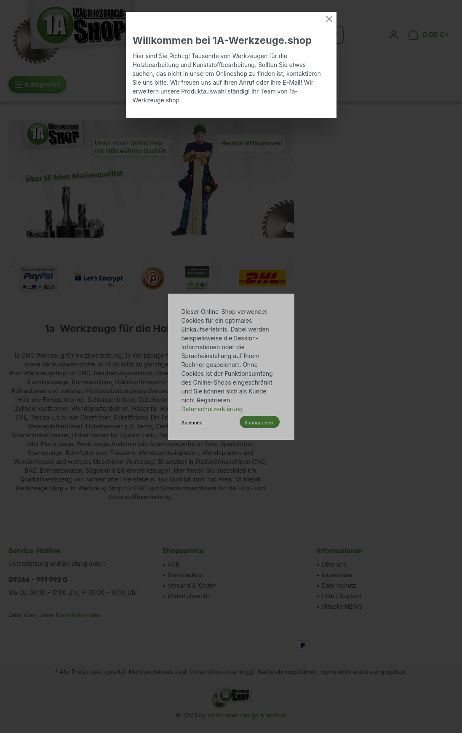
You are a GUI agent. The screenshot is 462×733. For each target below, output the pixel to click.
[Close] (329, 19)
